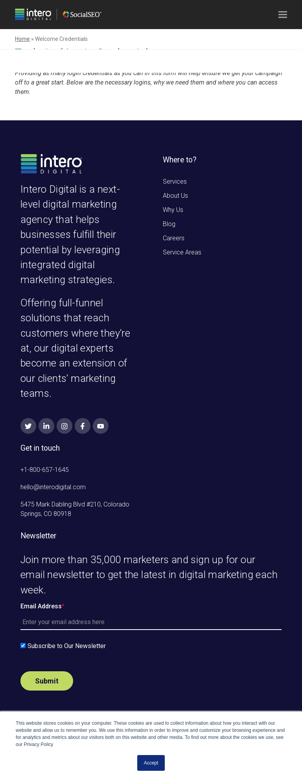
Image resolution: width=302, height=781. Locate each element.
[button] (282, 14)
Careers (173, 238)
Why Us (173, 210)
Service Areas (182, 252)
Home (22, 39)
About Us (175, 195)
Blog (169, 224)
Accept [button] (151, 763)
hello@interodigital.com (53, 487)
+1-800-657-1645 (44, 469)
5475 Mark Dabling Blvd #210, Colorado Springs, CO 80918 (74, 509)
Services (175, 181)
